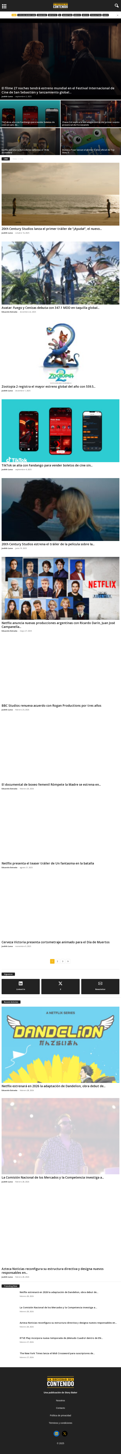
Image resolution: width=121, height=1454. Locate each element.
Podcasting (96, 15)
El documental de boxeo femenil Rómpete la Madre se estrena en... (51, 784)
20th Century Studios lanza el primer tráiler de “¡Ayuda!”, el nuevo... (52, 229)
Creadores (42, 15)
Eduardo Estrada (9, 312)
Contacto (60, 1408)
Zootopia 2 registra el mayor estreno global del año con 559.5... (48, 386)
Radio (105, 15)
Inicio (15, 159)
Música (85, 15)
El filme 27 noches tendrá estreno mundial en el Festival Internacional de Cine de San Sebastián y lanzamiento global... (58, 90)
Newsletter (100, 985)
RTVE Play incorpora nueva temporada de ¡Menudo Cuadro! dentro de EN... (61, 1338)
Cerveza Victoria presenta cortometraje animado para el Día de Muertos (56, 942)
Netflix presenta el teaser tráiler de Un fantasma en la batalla (48, 863)
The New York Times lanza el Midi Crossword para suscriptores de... (57, 1353)
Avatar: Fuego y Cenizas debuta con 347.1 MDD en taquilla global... (50, 308)
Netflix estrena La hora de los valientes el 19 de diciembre (25, 151)
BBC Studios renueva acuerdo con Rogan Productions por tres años (51, 706)
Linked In (20, 985)
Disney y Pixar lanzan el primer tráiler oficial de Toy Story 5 (88, 151)
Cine (14, 15)
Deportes (53, 15)
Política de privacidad (60, 1415)
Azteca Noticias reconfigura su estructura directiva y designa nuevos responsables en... (53, 1271)
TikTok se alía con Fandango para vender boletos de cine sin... (47, 465)
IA (59, 15)
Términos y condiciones (60, 1423)
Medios (77, 15)
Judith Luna (7, 96)
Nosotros (60, 1400)
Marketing (67, 15)
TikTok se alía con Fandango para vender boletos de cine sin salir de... (28, 123)
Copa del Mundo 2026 (26, 15)
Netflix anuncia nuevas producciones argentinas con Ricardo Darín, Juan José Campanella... (58, 625)
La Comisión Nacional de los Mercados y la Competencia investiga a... (53, 1177)
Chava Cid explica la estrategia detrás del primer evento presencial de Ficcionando (90, 123)
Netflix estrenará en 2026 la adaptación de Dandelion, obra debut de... (53, 1086)
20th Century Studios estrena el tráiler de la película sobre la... (48, 544)
